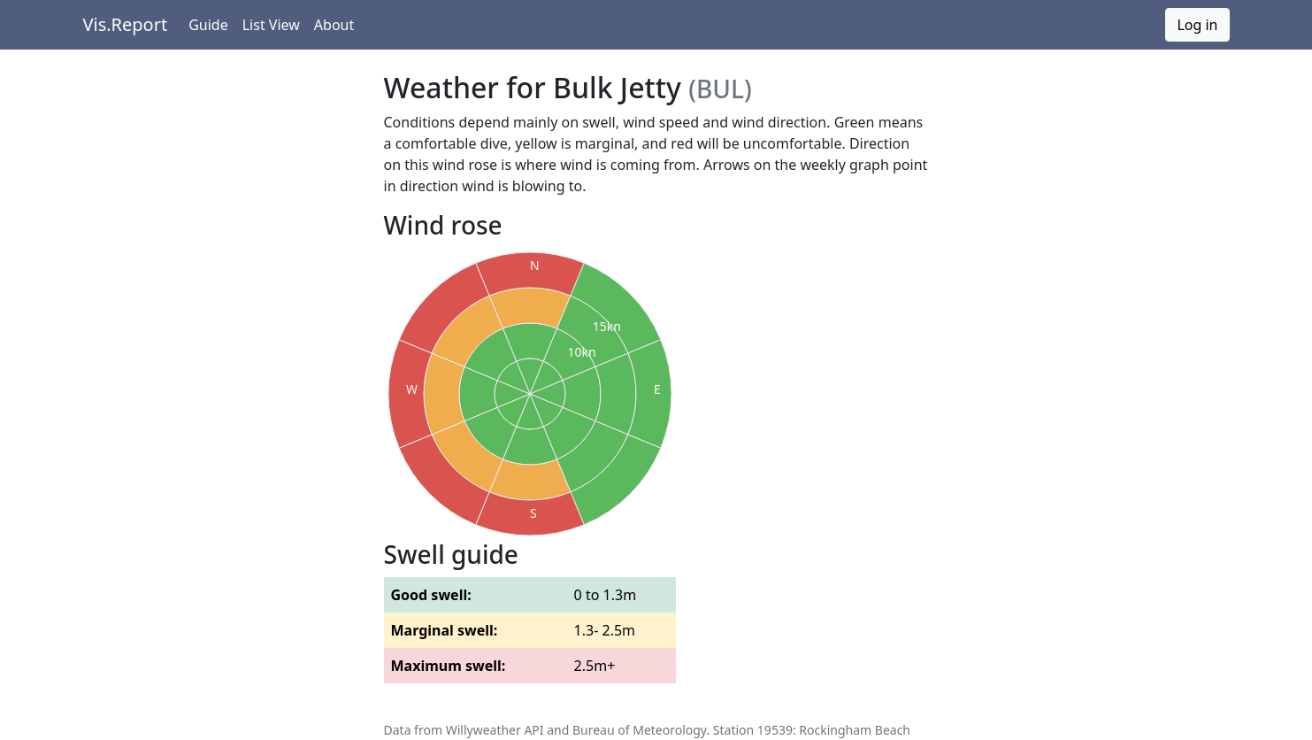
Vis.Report (125, 24)
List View (271, 25)
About (334, 25)
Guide (208, 25)
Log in (1197, 25)
